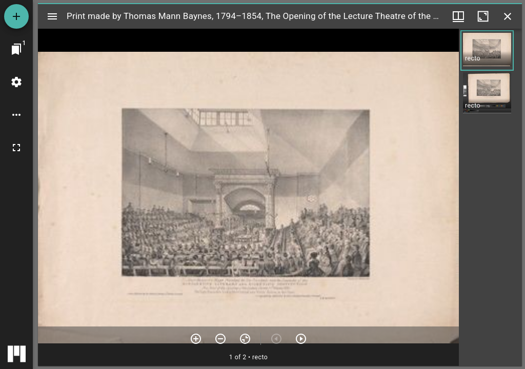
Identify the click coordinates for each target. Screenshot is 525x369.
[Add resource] (16, 16)
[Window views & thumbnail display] (458, 16)
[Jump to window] (16, 49)
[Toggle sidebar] (52, 16)
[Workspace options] (16, 114)
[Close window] (507, 16)
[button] (487, 50)
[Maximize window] (483, 16)
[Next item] (301, 338)
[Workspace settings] (16, 82)
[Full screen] (16, 147)
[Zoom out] (220, 338)
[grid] (490, 197)
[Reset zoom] (245, 338)
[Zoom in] (196, 338)
